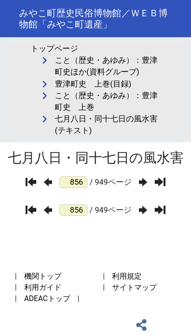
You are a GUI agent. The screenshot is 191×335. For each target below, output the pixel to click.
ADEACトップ (47, 298)
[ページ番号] (73, 182)
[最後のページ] (160, 182)
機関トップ (42, 276)
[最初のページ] (31, 182)
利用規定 (127, 276)
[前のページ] (48, 182)
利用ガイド (42, 287)
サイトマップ (134, 287)
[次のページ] (143, 182)
